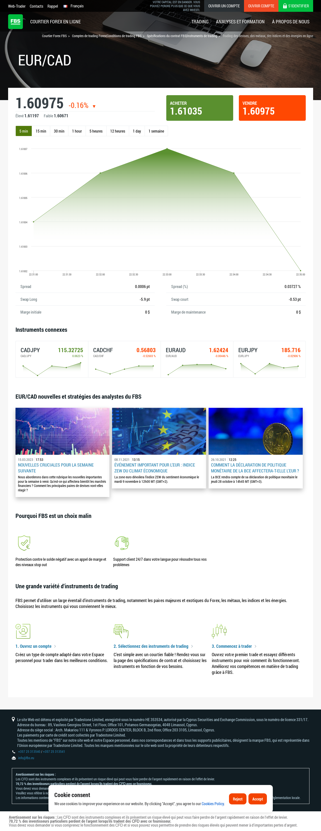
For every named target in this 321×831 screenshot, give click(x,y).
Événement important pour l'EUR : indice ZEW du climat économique (154, 468)
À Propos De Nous (290, 21)
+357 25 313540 (29, 751)
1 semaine (156, 131)
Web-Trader (17, 6)
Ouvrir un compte (224, 5)
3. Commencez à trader (232, 646)
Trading (200, 21)
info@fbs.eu (26, 757)
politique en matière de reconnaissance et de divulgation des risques (98, 793)
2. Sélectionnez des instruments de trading (151, 646)
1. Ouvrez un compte (33, 646)
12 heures (117, 131)
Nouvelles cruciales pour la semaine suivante (56, 468)
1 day (137, 131)
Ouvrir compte (261, 5)
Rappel (52, 6)
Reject (238, 814)
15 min (41, 131)
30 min (59, 131)
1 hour (77, 131)
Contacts (36, 6)
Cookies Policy (213, 819)
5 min (23, 131)
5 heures (96, 131)
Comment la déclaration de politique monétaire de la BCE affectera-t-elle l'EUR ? (255, 468)
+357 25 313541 (54, 751)
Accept (257, 814)
